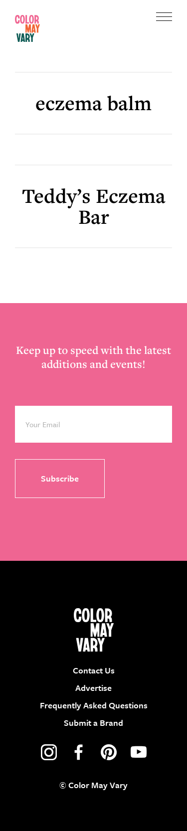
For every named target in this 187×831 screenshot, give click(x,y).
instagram (49, 752)
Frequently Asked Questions (94, 705)
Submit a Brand (93, 722)
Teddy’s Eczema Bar (94, 206)
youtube (139, 752)
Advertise (93, 687)
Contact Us (94, 670)
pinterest (109, 752)
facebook (79, 752)
